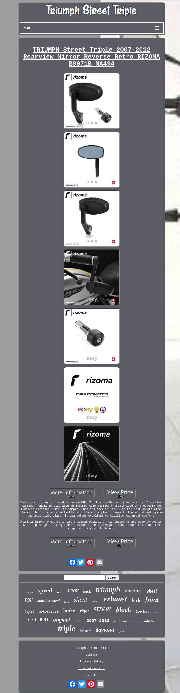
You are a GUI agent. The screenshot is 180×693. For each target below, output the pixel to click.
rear (73, 590)
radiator (149, 621)
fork (136, 600)
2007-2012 (97, 620)
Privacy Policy (92, 661)
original (61, 620)
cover (95, 601)
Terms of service (91, 668)
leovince (143, 612)
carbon (38, 618)
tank (66, 602)
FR (96, 675)
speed (45, 590)
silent (80, 599)
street (102, 608)
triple (66, 628)
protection (121, 621)
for (29, 599)
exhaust (115, 599)
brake (69, 610)
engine (133, 591)
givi (78, 621)
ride (135, 621)
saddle (29, 592)
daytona (105, 630)
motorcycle (49, 612)
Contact (92, 655)
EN (87, 675)
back (87, 591)
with (60, 592)
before (29, 611)
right (84, 610)
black (123, 609)
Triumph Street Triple (91, 648)
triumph (108, 589)
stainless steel (49, 601)
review (85, 630)
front (152, 599)
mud (156, 612)
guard (122, 631)
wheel (151, 591)
